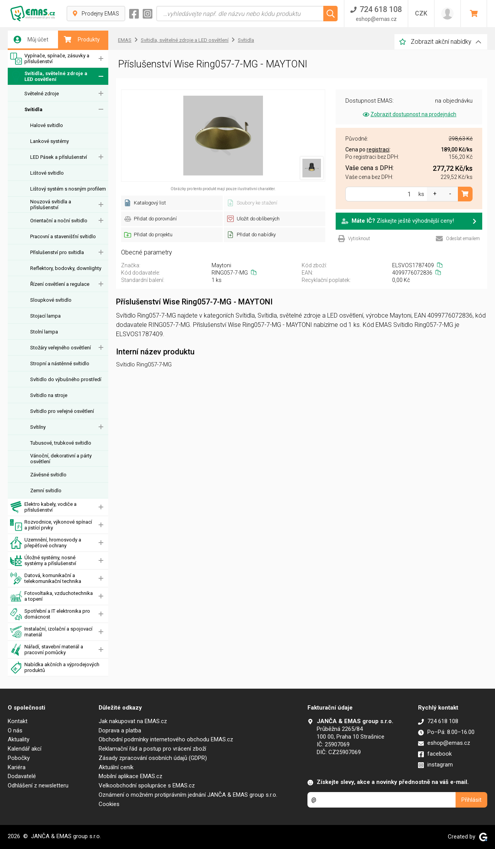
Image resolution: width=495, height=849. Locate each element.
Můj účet (31, 39)
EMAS (124, 40)
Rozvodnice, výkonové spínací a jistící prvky (51, 525)
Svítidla (33, 109)
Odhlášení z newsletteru (38, 785)
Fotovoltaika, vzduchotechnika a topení (51, 596)
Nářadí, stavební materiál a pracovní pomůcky (46, 650)
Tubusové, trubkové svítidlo (60, 443)
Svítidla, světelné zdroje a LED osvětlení (48, 76)
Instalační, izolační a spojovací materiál (51, 632)
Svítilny (38, 427)
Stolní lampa (44, 332)
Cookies (109, 804)
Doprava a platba (120, 730)
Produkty (82, 39)
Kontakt (17, 721)
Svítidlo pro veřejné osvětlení (62, 411)
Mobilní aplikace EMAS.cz (130, 776)
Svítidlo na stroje (48, 395)
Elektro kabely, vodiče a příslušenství (43, 507)
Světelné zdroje (41, 93)
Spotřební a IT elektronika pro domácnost (50, 614)
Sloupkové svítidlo (51, 300)
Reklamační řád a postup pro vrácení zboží (152, 748)
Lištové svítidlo (47, 173)
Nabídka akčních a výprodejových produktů (54, 668)
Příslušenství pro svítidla (57, 252)
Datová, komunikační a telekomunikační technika (45, 578)
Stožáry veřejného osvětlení (60, 348)
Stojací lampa (45, 316)
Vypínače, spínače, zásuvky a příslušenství (49, 59)
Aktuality (18, 739)
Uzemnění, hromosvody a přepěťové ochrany (45, 543)
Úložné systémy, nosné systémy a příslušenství (43, 561)
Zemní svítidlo (45, 490)
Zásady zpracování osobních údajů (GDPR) (153, 757)
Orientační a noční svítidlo (58, 220)
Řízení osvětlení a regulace (59, 284)
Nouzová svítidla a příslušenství (50, 204)
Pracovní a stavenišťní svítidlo (63, 236)
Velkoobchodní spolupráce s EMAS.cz (147, 785)
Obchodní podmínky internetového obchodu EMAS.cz (166, 739)
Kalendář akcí (24, 748)
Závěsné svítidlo (48, 475)
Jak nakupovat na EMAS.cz (133, 721)
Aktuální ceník (116, 767)
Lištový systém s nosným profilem (68, 189)
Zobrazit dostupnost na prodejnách (409, 114)
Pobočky (19, 757)
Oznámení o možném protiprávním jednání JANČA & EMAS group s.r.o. (188, 794)
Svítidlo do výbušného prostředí (65, 379)
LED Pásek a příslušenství (58, 157)
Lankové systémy (49, 141)
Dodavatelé (22, 776)
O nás (15, 730)
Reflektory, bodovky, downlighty (65, 268)
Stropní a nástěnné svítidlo (59, 363)
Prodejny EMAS (96, 13)
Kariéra (17, 767)
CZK (421, 13)
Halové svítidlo (46, 125)
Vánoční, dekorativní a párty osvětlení (61, 458)
